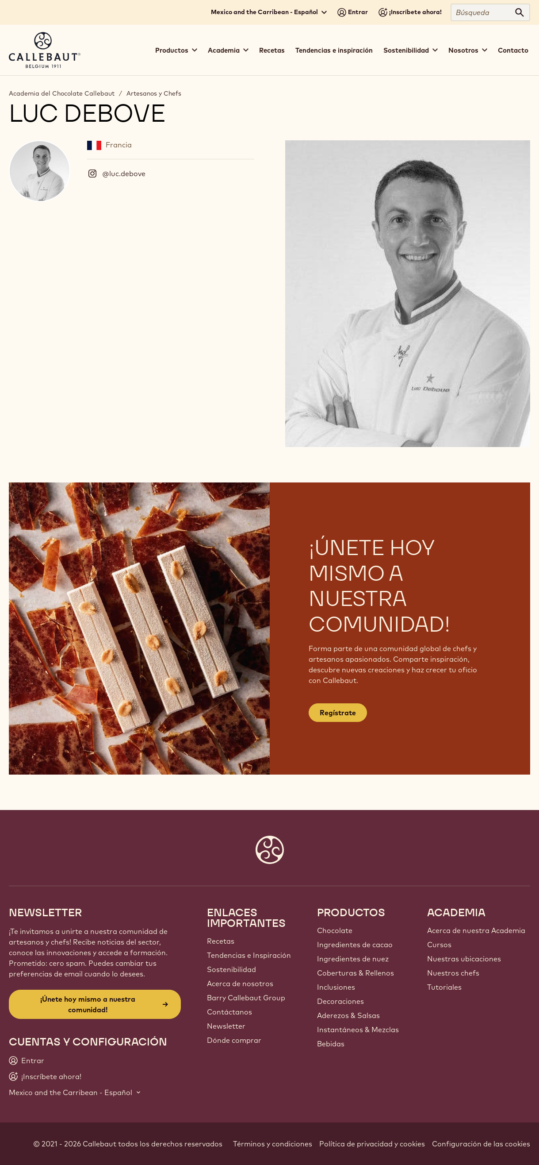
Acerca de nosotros (240, 983)
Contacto (513, 50)
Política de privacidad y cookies (372, 1143)
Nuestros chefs (453, 972)
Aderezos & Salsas (348, 1015)
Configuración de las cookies (481, 1143)
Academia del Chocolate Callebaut (62, 93)
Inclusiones (336, 987)
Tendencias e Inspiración (249, 955)
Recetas (272, 50)
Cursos (439, 944)
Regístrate (338, 712)
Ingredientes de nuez (353, 958)
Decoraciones (340, 1001)
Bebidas (330, 1043)
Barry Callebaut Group (246, 997)
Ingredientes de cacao (355, 944)
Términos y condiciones (272, 1143)
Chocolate (334, 930)
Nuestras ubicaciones (464, 958)
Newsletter (226, 1026)
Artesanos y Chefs (153, 93)
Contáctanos (229, 1011)
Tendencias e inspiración (334, 50)
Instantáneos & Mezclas (358, 1029)
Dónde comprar (234, 1040)
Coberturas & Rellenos (355, 972)
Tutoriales (444, 987)
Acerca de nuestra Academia (476, 930)
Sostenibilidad (231, 969)
